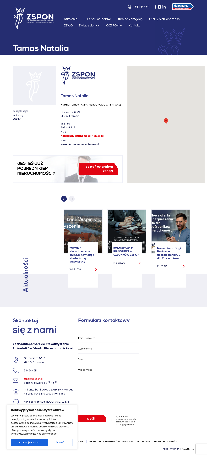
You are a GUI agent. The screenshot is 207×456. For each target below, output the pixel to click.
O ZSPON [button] (114, 25)
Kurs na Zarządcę (130, 19)
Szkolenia (70, 19)
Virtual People (187, 448)
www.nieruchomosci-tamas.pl (81, 144)
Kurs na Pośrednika (97, 19)
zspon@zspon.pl (34, 378)
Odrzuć (23, 442)
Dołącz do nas (89, 25)
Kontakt (134, 25)
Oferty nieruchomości (164, 19)
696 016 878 (68, 127)
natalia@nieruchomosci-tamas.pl (84, 135)
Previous (64, 199)
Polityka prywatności (165, 441)
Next (72, 199)
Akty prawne (143, 441)
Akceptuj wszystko (54, 442)
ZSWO (68, 25)
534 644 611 (142, 6)
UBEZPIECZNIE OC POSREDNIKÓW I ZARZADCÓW (111, 441)
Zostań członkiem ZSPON (98, 168)
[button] (166, 121)
